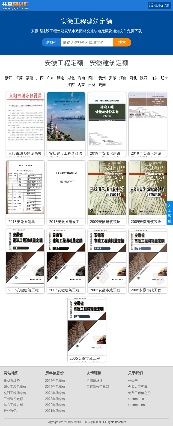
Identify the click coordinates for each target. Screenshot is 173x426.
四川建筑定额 (91, 78)
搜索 (122, 42)
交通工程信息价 (15, 393)
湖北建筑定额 (71, 78)
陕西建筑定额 (143, 78)
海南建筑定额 (81, 78)
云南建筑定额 (102, 85)
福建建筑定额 (29, 78)
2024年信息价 (55, 393)
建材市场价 (12, 381)
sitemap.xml (137, 405)
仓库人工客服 (137, 386)
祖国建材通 (94, 381)
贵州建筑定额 (102, 78)
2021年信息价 (55, 411)
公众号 (133, 381)
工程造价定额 (13, 399)
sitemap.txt (136, 399)
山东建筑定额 (154, 78)
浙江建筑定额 (8, 78)
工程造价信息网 (97, 386)
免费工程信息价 (139, 393)
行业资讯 (10, 411)
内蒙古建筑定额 (81, 85)
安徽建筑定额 (112, 78)
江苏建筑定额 (19, 78)
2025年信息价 (55, 386)
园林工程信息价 (15, 386)
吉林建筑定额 (91, 85)
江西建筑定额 (71, 85)
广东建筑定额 (50, 78)
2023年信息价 (55, 399)
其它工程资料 (13, 405)
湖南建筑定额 (60, 78)
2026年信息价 (55, 381)
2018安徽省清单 (21, 222)
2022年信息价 (55, 405)
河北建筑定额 (133, 78)
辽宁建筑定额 (164, 78)
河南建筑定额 (123, 78)
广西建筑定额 (40, 78)
